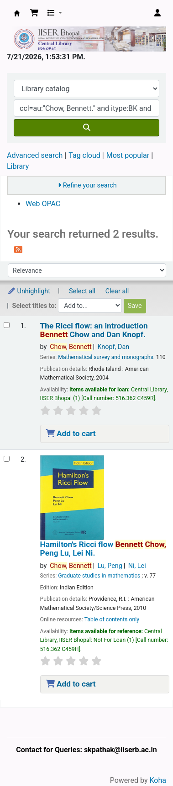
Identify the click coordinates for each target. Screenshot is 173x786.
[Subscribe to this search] (18, 249)
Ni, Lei (137, 566)
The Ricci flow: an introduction (94, 330)
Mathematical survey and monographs (105, 357)
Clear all (117, 291)
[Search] (86, 127)
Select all (82, 291)
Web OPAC (43, 203)
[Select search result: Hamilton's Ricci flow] (7, 459)
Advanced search (35, 155)
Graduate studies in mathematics (99, 576)
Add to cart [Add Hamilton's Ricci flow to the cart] (71, 683)
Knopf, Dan (113, 347)
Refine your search (90, 185)
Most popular (127, 155)
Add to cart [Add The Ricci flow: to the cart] (71, 433)
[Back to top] (145, 758)
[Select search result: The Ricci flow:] (7, 325)
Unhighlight (28, 291)
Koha (158, 780)
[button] (34, 13)
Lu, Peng (109, 566)
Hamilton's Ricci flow (103, 548)
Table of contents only (111, 619)
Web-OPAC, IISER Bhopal (17, 13)
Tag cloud (84, 155)
